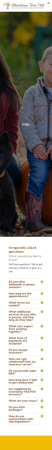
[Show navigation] (48, 3)
